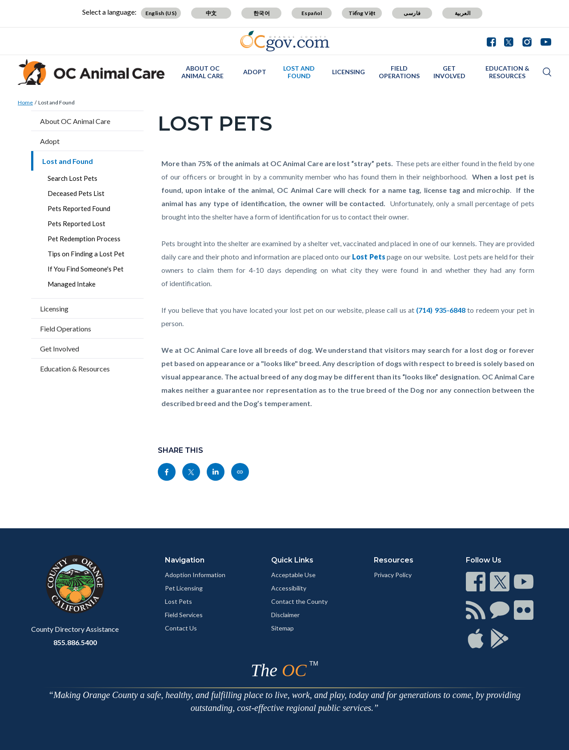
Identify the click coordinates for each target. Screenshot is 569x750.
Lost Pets (178, 601)
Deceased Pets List (76, 193)
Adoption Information (195, 574)
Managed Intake (72, 284)
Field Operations (399, 72)
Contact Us (181, 628)
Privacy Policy (393, 574)
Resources (393, 560)
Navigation (184, 560)
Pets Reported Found (79, 208)
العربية (463, 13)
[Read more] (284, 41)
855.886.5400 (75, 642)
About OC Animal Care (202, 72)
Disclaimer (285, 614)
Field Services (184, 614)
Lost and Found (299, 72)
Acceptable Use (293, 574)
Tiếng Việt (362, 13)
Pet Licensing (184, 588)
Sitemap (282, 628)
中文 (211, 13)
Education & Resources (507, 72)
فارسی (412, 13)
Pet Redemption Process (84, 239)
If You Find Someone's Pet (86, 269)
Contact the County (299, 601)
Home (25, 102)
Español (311, 13)
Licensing (348, 72)
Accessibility (288, 588)
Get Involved (449, 72)
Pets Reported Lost (76, 223)
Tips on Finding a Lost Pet (86, 254)
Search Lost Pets (72, 178)
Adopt (254, 72)
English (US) (161, 13)
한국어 (261, 13)
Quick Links (292, 560)
